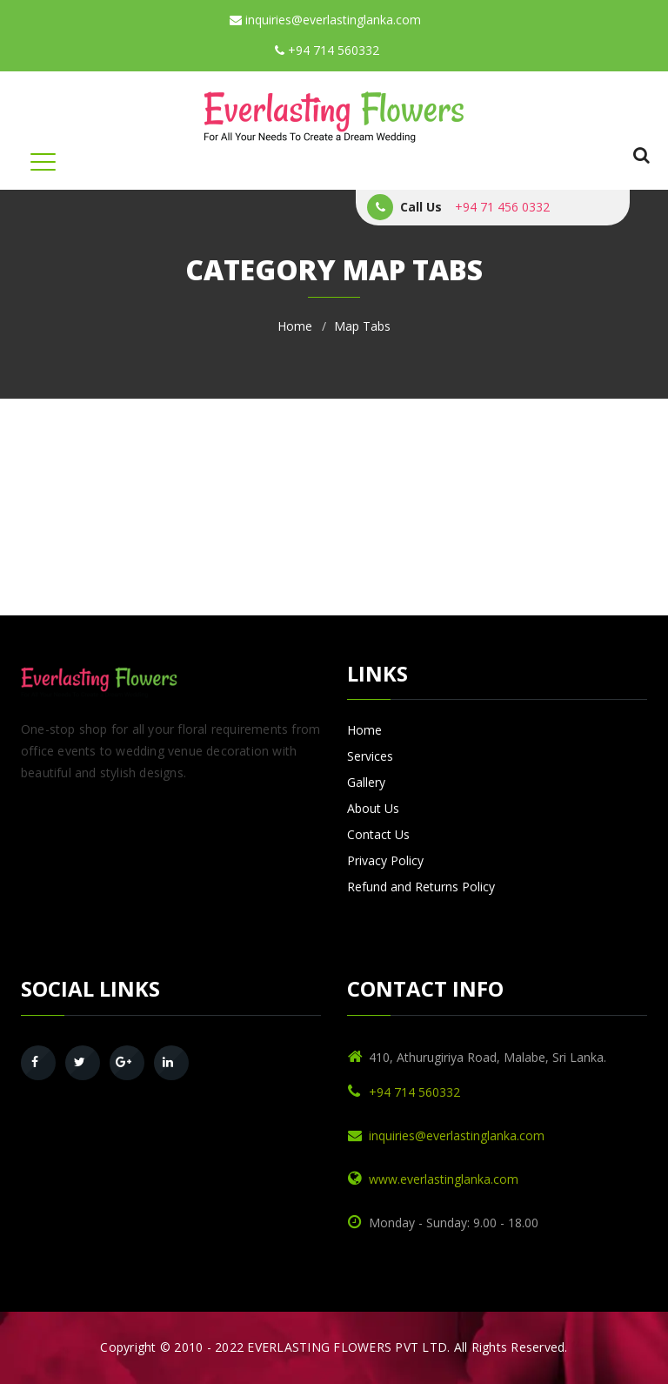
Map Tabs (362, 326)
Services (370, 756)
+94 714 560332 (327, 50)
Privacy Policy (385, 860)
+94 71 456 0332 (502, 206)
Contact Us (378, 834)
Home (294, 326)
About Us (373, 808)
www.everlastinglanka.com (443, 1179)
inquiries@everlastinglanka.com (325, 19)
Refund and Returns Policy (421, 886)
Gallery (366, 782)
